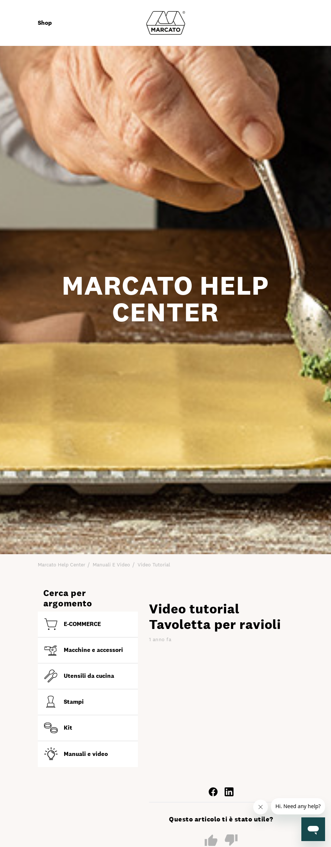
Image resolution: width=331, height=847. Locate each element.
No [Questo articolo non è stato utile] (231, 840)
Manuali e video (111, 564)
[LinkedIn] (229, 791)
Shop (45, 23)
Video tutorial (154, 564)
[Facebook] (213, 791)
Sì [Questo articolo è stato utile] (211, 840)
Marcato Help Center (61, 564)
